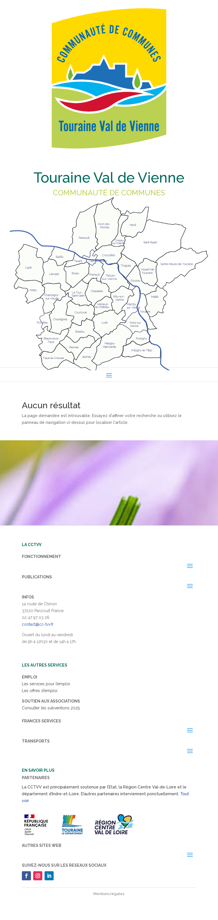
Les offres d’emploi (39, 690)
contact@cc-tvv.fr (38, 624)
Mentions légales (108, 894)
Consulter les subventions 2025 (51, 708)
